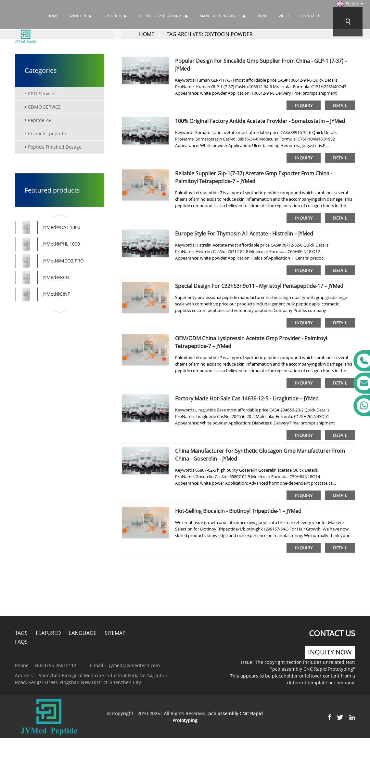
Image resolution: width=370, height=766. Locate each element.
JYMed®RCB (56, 287)
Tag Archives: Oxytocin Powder (210, 33)
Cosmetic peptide (47, 133)
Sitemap (115, 632)
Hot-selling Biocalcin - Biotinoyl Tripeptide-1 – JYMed (238, 510)
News (262, 15)
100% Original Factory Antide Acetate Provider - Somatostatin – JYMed (260, 120)
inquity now (330, 651)
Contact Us (312, 15)
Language (82, 632)
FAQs (21, 641)
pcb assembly (223, 713)
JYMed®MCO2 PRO (63, 267)
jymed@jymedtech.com (134, 665)
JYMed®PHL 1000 (61, 248)
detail (340, 105)
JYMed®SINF (56, 306)
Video (284, 15)
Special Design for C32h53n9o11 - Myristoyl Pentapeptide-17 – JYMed (259, 285)
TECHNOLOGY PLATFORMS (163, 15)
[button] (59, 214)
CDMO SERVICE (44, 106)
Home (52, 15)
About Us (81, 15)
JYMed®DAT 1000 (61, 228)
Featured (48, 632)
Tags (21, 632)
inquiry (304, 105)
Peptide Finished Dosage (55, 146)
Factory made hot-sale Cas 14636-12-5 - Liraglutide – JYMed (247, 398)
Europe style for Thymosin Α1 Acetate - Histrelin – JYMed (244, 233)
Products (115, 15)
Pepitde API (40, 120)
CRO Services (42, 93)
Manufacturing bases (223, 15)
